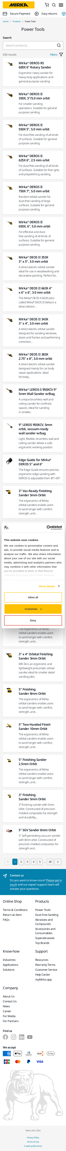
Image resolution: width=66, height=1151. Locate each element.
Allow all (33, 597)
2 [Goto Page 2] (21, 861)
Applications (10, 965)
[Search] (54, 5)
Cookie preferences (33, 1145)
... (45, 861)
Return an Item (12, 915)
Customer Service (46, 970)
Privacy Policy (33, 1137)
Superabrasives (45, 938)
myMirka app (43, 979)
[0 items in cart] (47, 5)
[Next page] (58, 862)
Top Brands (42, 943)
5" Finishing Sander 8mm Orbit (32, 691)
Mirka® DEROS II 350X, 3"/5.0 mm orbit (34, 96)
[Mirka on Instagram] (13, 1037)
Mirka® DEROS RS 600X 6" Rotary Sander (35, 65)
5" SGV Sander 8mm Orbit (37, 830)
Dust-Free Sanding (46, 915)
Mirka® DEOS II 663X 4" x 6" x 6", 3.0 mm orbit (35, 290)
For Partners (10, 1021)
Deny (33, 620)
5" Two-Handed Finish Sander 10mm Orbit (34, 726)
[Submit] (59, 45)
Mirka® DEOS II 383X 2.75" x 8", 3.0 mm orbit (35, 356)
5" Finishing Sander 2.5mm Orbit (33, 761)
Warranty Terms (45, 965)
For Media (9, 1016)
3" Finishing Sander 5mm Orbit (32, 797)
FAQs (6, 920)
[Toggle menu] (61, 5)
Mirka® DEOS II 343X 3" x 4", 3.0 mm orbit (33, 321)
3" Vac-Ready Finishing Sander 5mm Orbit (35, 493)
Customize (33, 608)
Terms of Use (33, 1141)
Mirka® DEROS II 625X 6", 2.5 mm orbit (34, 158)
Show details (47, 586)
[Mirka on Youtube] (29, 1037)
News (6, 1006)
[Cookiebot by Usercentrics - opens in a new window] (47, 527)
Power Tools (43, 910)
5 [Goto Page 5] (40, 861)
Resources (41, 960)
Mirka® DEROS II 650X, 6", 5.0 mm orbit (34, 224)
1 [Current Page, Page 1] (15, 861)
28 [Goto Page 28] (50, 861)
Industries (9, 960)
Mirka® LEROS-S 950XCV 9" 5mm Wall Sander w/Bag (38, 391)
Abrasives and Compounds (44, 922)
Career (7, 1011)
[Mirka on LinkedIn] (21, 1037)
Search (7, 38)
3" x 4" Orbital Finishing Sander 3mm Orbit (36, 656)
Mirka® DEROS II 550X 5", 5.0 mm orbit (34, 127)
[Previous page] (8, 862)
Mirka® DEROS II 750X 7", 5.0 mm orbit (34, 189)
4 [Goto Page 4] (33, 861)
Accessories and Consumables (45, 931)
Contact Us (10, 1001)
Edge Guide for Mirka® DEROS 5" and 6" (35, 462)
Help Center (42, 974)
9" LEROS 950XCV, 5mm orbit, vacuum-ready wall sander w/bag (35, 429)
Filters (56, 54)
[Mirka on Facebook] (5, 1037)
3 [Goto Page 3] (27, 861)
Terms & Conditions (15, 910)
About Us (8, 996)
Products (17, 21)
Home (5, 21)
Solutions (9, 970)
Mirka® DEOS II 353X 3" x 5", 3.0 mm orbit (33, 259)
